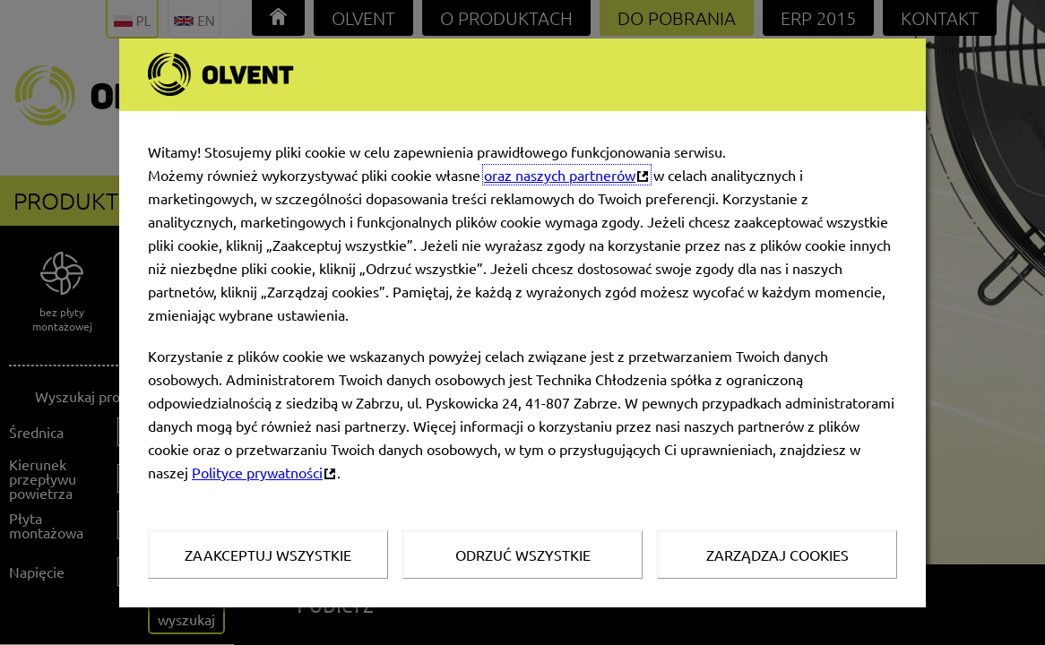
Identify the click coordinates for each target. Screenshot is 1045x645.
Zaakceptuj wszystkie (268, 554)
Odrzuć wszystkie (523, 554)
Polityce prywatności (257, 472)
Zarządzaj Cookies (777, 554)
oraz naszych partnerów (559, 175)
